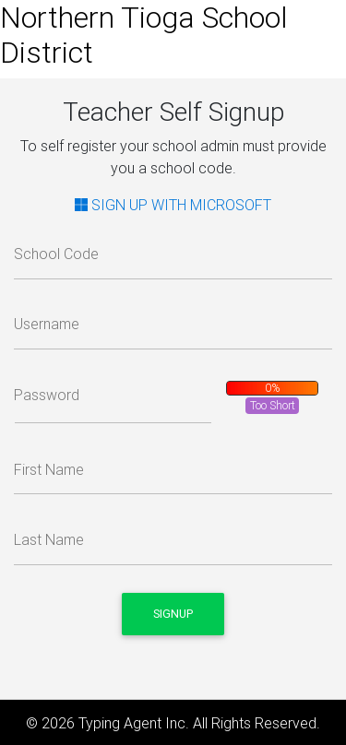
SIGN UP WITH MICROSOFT (173, 204)
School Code (56, 253)
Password (46, 394)
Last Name (49, 539)
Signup (173, 613)
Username (46, 323)
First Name (49, 469)
